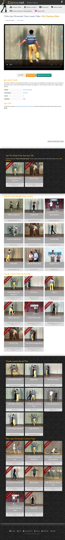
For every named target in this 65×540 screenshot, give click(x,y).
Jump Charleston (34, 429)
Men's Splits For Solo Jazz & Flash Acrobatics (53, 458)
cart (31, 75)
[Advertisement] (34, 126)
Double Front (34, 215)
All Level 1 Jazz (34, 178)
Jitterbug (51, 409)
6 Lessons (48, 279)
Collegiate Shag (31, 323)
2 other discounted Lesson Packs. (24, 106)
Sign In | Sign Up (32, 2)
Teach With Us (27, 531)
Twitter (53, 531)
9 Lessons (48, 304)
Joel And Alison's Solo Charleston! (15, 180)
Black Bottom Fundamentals (15, 483)
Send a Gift (39, 11)
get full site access (44, 75)
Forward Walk (54, 239)
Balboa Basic (34, 380)
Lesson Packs (16, 7)
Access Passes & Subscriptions (21, 11)
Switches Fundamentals (13, 239)
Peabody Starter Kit (13, 318)
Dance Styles (56, 7)
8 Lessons (27, 330)
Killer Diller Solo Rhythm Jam (53, 484)
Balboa (51, 297)
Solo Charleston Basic (14, 380)
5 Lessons (47, 443)
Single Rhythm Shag (54, 318)
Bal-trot (54, 292)
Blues (31, 297)
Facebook (45, 531)
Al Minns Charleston (14, 215)
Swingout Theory (54, 264)
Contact (12, 531)
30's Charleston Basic (34, 239)
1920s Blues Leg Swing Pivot (34, 405)
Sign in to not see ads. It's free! (55, 141)
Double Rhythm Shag (34, 318)
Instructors (43, 7)
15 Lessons (9, 165)
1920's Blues (34, 292)
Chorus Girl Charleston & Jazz (14, 458)
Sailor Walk (13, 264)
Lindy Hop (12, 245)
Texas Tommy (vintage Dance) (34, 343)
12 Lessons (28, 304)
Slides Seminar (34, 483)
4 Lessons (9, 469)
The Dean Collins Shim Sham (15, 509)
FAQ (19, 531)
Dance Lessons (30, 7)
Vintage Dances (10, 323)
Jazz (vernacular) (27, 90)
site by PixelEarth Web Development (32, 533)
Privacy (37, 531)
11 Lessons (28, 469)
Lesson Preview (9, 20)
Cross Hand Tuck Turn (53, 404)
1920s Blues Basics (53, 380)
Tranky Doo (34, 508)
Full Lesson (20, 20)
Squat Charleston (54, 215)
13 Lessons (28, 279)
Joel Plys (25, 93)
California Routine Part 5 (34, 264)
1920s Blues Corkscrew (15, 404)
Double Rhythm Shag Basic (15, 429)
